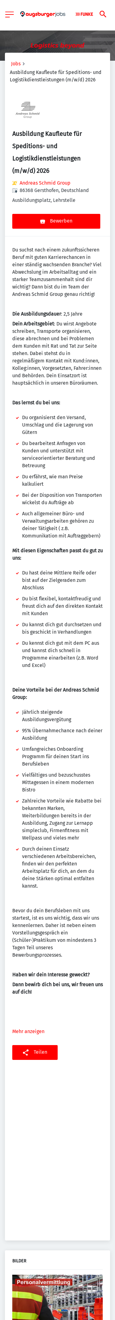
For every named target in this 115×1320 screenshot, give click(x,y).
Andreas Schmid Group (45, 183)
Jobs (16, 64)
